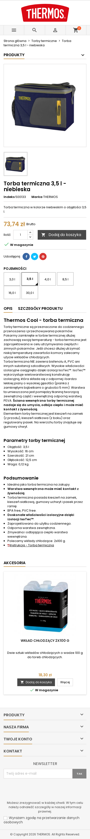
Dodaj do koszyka (61, 234)
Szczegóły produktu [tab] (40, 308)
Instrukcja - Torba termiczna (30, 545)
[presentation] (40, 790)
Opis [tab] (8, 308)
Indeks (9, 197)
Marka (36, 197)
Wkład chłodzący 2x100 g (45, 640)
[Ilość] (20, 235)
